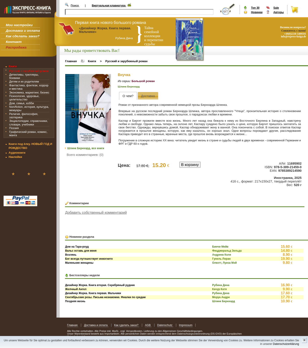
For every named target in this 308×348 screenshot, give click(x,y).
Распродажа (16, 47)
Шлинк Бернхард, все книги (85, 148)
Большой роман (143, 81)
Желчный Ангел (75, 289)
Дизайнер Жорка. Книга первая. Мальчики (93, 293)
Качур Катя (219, 289)
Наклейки (15, 157)
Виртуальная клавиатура (109, 5)
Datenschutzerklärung (286, 344)
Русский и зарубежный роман (28, 71)
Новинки (256, 12)
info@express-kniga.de (293, 36)
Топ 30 (255, 7)
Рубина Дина (221, 285)
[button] (107, 78)
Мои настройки (19, 25)
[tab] (128, 96)
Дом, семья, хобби (21, 103)
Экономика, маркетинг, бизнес (29, 92)
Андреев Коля (221, 254)
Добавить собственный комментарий (96, 212)
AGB (148, 325)
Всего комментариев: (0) (85, 155)
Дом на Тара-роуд (77, 246)
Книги (13, 66)
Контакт (14, 42)
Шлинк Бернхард (129, 86)
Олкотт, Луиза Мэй (224, 262)
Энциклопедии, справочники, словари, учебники (28, 122)
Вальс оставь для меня (80, 250)
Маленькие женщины (79, 262)
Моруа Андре (221, 297)
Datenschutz (165, 325)
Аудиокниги (17, 152)
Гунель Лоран (221, 258)
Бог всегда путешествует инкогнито (89, 258)
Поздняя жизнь (75, 301)
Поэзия (14, 128)
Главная (71, 61)
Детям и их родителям (24, 81)
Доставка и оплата (23, 30)
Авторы (278, 12)
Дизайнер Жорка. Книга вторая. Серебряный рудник (100, 285)
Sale (276, 7)
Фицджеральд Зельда (227, 250)
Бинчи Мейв (220, 246)
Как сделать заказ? (22, 36)
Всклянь (70, 254)
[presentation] (128, 96)
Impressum (186, 325)
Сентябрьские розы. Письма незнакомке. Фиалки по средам (105, 297)
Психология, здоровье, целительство (24, 97)
